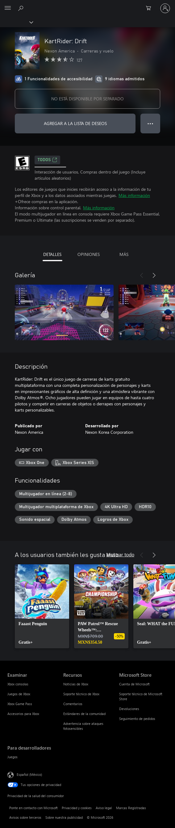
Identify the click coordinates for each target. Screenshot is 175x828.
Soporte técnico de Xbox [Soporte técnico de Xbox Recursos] (81, 694)
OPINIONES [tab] (88, 254)
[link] (42, 606)
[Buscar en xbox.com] (21, 8)
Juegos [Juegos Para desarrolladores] (12, 757)
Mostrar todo (120, 554)
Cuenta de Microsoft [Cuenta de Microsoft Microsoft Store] (134, 684)
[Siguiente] (154, 275)
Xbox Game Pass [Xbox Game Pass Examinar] (19, 704)
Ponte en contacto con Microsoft (33, 808)
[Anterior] (141, 275)
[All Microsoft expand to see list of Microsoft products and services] (7, 8)
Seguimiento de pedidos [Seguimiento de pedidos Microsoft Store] (137, 719)
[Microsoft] (87, 4)
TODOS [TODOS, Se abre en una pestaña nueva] (47, 159)
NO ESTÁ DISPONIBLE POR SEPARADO (87, 99)
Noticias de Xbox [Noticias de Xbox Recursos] (75, 684)
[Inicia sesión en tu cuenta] (165, 8)
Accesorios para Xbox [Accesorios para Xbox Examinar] (23, 714)
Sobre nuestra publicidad (64, 817)
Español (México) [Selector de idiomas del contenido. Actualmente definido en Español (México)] (29, 774)
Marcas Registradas (131, 808)
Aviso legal (104, 808)
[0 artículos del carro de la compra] (150, 8)
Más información (134, 195)
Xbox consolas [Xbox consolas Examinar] (17, 684)
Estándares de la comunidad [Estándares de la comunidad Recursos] (84, 714)
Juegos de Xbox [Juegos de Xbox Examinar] (18, 694)
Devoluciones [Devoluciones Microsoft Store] (129, 709)
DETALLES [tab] (52, 254)
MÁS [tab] (123, 254)
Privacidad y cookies (77, 808)
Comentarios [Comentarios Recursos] (72, 704)
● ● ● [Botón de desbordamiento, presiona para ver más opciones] (150, 123)
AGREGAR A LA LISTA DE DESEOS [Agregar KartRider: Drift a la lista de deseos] (75, 123)
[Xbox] (16, 22)
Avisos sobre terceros (25, 817)
